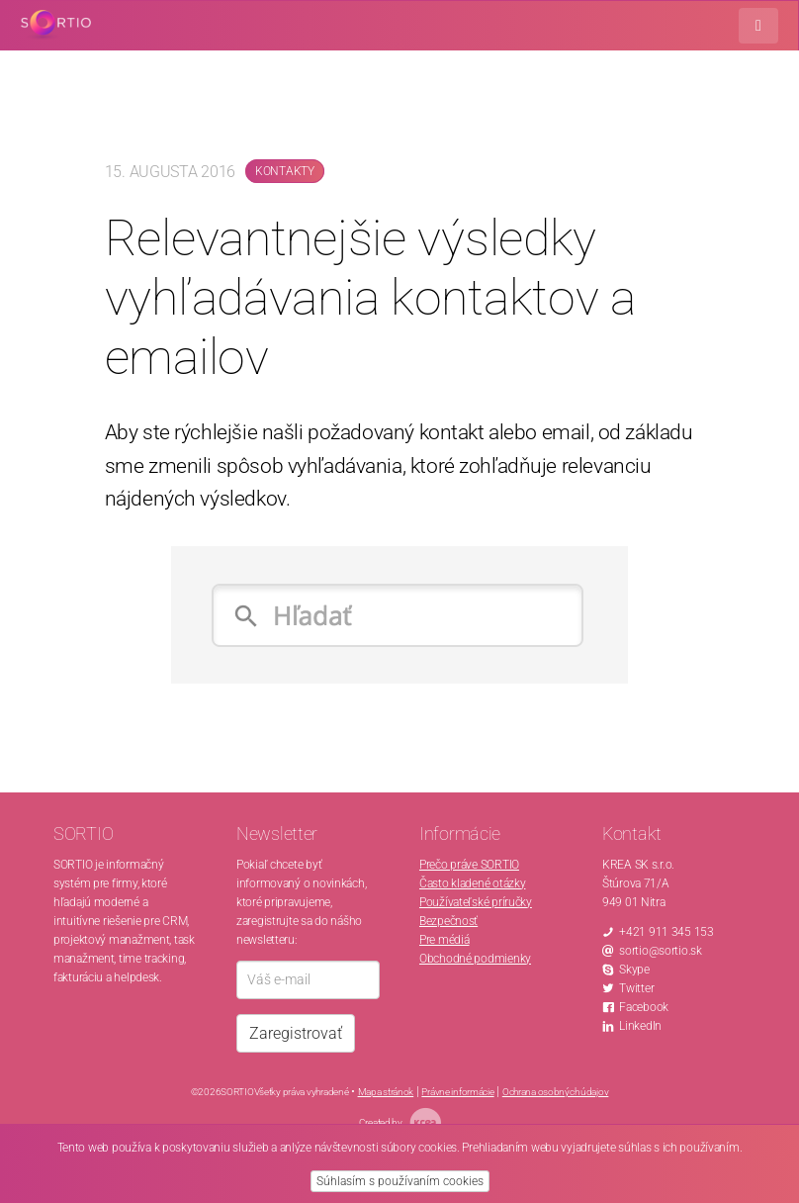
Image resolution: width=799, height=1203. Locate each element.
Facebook (643, 1007)
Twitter (636, 988)
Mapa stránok (386, 1091)
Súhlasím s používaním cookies (400, 1181)
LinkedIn (640, 1026)
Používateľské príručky (475, 902)
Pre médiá (444, 940)
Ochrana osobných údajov (555, 1091)
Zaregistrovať (295, 1033)
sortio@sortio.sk (660, 951)
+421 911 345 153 (666, 932)
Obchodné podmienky (475, 959)
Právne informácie (457, 1091)
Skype (634, 969)
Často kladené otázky (472, 883)
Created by (400, 1122)
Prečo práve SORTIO (469, 865)
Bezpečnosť (448, 921)
